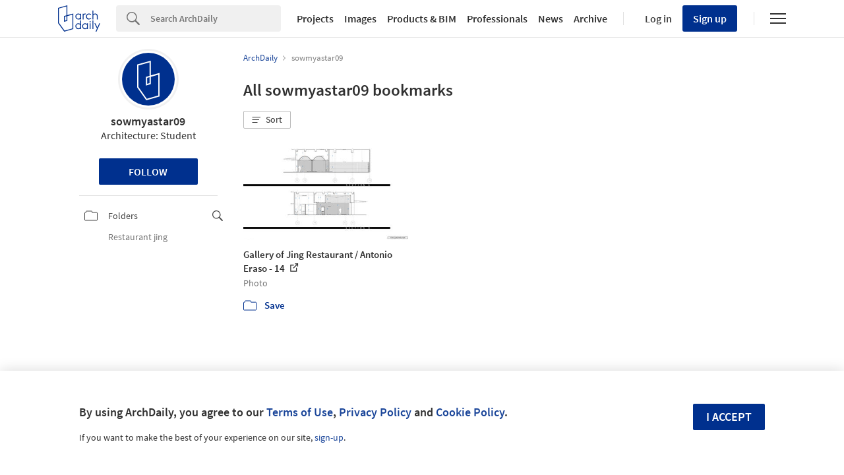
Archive (590, 18)
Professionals (497, 18)
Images (360, 18)
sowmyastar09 (148, 121)
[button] (267, 120)
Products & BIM (421, 18)
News (550, 18)
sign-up (329, 437)
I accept (729, 416)
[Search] (215, 18)
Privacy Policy (375, 412)
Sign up (710, 18)
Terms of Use (299, 412)
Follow (148, 171)
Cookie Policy (470, 412)
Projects (315, 18)
